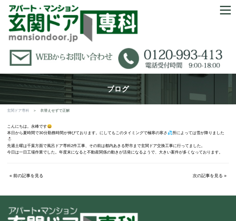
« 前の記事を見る (26, 175)
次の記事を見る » (209, 175)
